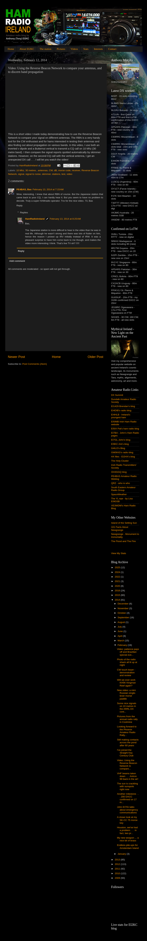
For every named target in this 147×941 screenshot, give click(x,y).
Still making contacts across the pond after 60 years (128, 742)
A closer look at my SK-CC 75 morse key (127, 820)
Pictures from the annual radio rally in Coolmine (127, 719)
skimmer (46, 174)
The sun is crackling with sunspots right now (127, 786)
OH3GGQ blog (119, 472)
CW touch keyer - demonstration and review (126, 672)
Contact (112, 49)
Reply (19, 205)
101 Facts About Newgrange (119, 528)
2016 (118, 590)
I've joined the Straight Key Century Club (125, 753)
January (122, 854)
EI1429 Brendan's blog (123, 406)
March (121, 640)
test (63, 174)
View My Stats (118, 553)
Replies (24, 212)
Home (11, 49)
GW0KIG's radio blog (122, 452)
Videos (74, 49)
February (123, 645)
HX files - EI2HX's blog (123, 456)
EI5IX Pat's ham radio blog (125, 428)
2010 (118, 873)
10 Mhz (20, 170)
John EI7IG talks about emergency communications (127, 810)
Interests (98, 49)
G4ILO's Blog (118, 448)
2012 (118, 864)
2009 (118, 878)
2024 (118, 572)
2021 (118, 581)
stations (56, 174)
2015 (118, 595)
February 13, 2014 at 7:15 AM (48, 189)
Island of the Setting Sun (124, 523)
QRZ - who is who (120, 483)
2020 (118, 586)
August (122, 622)
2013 (118, 859)
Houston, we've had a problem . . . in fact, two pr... (127, 830)
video (69, 174)
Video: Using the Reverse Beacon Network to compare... (127, 764)
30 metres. (31, 170)
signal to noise (33, 174)
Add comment (17, 261)
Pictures (61, 49)
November (123, 608)
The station (45, 49)
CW (51, 170)
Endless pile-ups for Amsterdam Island (128, 846)
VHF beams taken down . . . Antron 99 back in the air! (127, 776)
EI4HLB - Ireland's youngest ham (120, 416)
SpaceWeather (119, 494)
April (120, 636)
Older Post (95, 357)
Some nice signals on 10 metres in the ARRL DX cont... (126, 707)
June (120, 631)
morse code (64, 170)
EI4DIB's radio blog (121, 410)
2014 (118, 599)
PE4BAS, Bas (23, 189)
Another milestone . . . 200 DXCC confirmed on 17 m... (128, 798)
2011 (118, 868)
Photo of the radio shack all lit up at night (127, 662)
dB (55, 170)
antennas (43, 170)
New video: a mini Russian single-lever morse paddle (126, 694)
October (122, 613)
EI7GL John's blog (120, 440)
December (123, 603)
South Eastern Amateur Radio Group (123, 488)
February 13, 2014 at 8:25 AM (65, 219)
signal (21, 174)
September (124, 617)
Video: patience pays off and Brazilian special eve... (128, 652)
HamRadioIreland (35, 219)
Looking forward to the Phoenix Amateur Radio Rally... (126, 730)
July (120, 626)
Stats (85, 49)
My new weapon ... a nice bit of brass (128, 839)
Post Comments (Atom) (34, 364)
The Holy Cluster (120, 460)
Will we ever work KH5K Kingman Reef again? (126, 683)
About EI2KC (26, 49)
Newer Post (16, 357)
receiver (76, 170)
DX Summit (117, 395)
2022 (118, 576)
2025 (118, 567)
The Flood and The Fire (123, 541)
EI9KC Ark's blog (120, 444)
